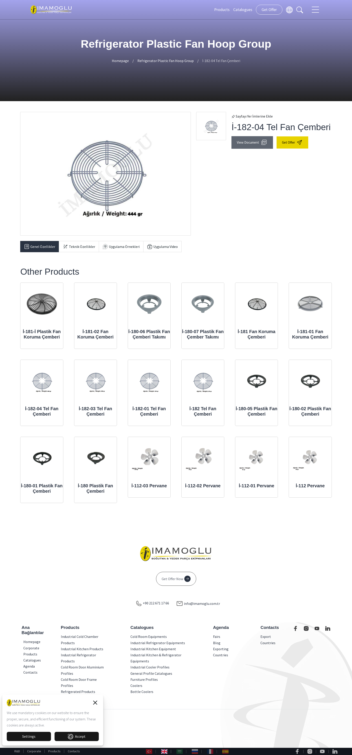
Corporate (34, 751)
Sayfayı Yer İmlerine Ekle (252, 116)
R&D (17, 751)
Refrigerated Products (78, 691)
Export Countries (267, 639)
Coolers (136, 685)
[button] (95, 702)
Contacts (74, 751)
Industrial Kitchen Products (82, 649)
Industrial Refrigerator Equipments (157, 643)
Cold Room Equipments (148, 636)
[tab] (39, 246)
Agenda (24, 666)
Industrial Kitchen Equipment (153, 649)
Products (222, 9)
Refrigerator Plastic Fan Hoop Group (165, 60)
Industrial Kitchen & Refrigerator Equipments (155, 658)
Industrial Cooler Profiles (149, 667)
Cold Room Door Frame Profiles (79, 682)
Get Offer (269, 9)
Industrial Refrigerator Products (78, 658)
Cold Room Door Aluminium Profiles (82, 670)
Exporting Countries (221, 652)
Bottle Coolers (141, 691)
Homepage (120, 60)
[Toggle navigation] (315, 9)
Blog (216, 643)
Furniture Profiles (144, 679)
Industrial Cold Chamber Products (79, 639)
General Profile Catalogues (151, 673)
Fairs (216, 636)
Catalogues (242, 9)
